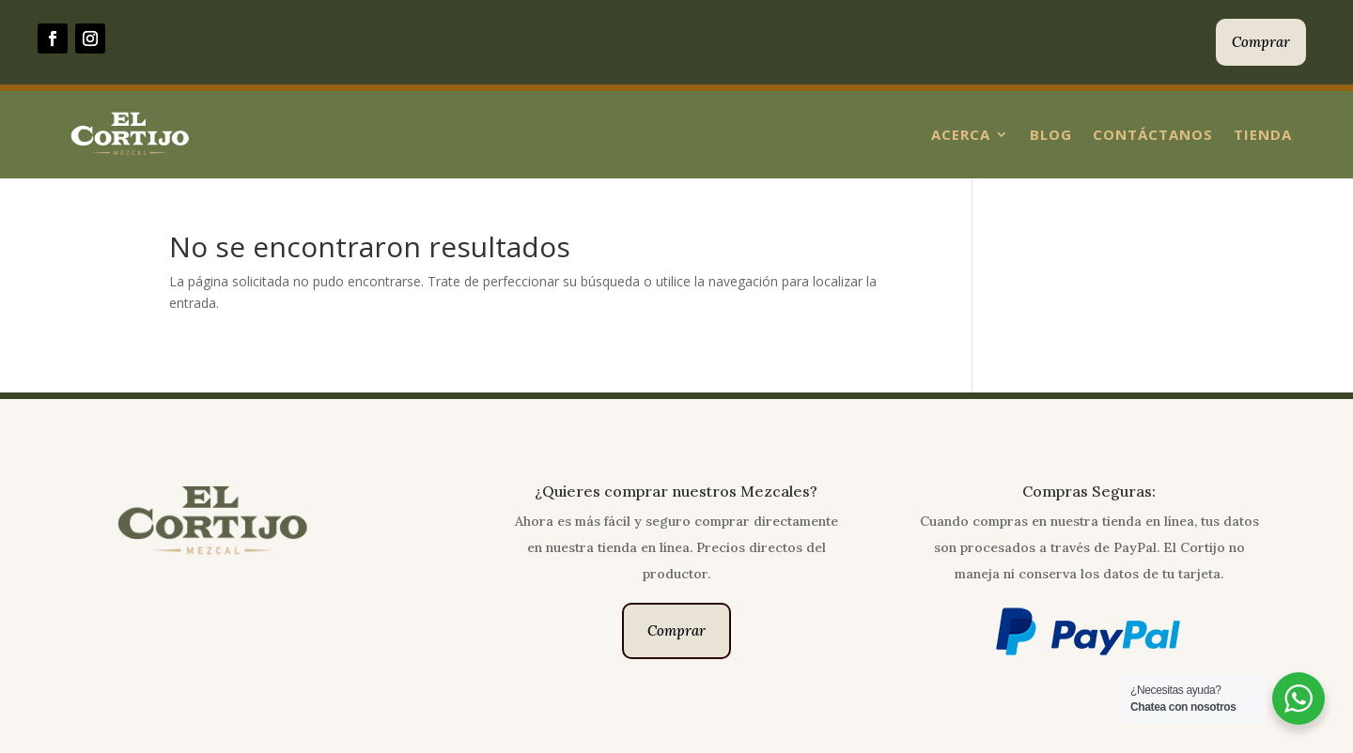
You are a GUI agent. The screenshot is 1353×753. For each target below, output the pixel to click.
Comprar (1261, 42)
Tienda (1263, 134)
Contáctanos (1153, 134)
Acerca (960, 134)
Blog (1051, 134)
